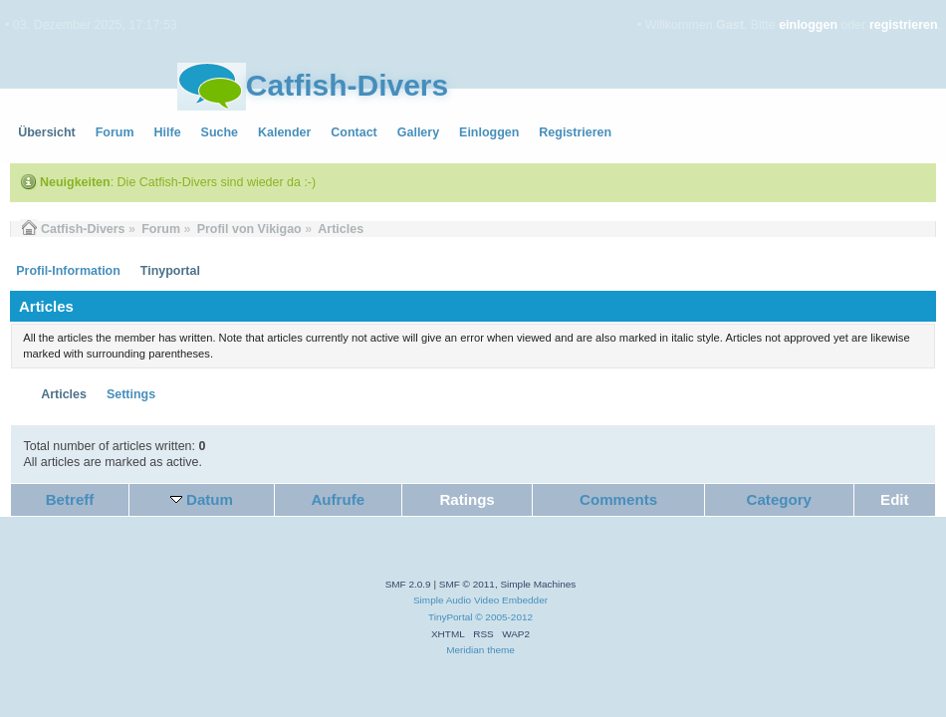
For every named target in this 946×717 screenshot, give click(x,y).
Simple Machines (538, 584)
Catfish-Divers (347, 85)
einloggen (808, 25)
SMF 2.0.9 (408, 584)
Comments (618, 499)
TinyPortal (450, 616)
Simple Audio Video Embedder (480, 600)
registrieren (903, 25)
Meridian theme (480, 649)
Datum (209, 499)
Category (779, 499)
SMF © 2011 (467, 584)
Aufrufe (337, 499)
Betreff (70, 499)
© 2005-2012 (504, 616)
